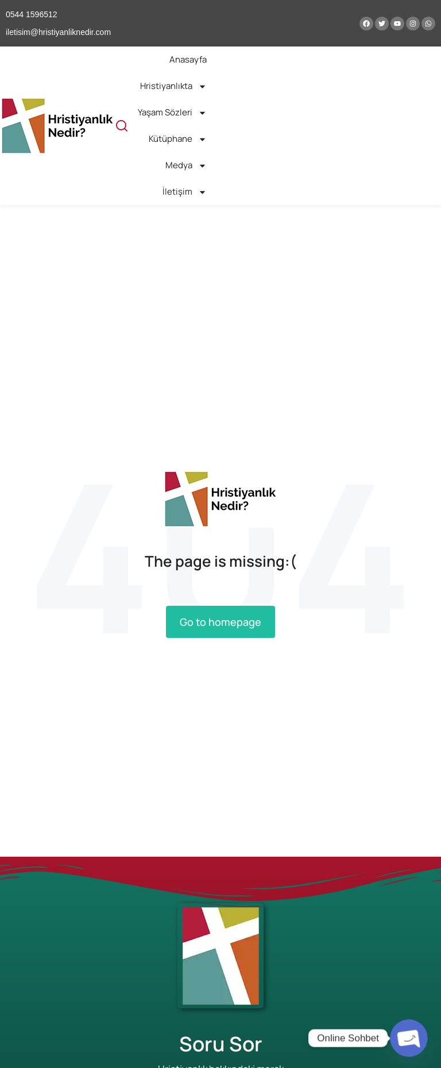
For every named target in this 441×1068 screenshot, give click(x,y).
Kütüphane (178, 139)
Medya (186, 166)
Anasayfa (188, 59)
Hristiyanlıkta (173, 86)
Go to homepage (220, 622)
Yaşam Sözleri (172, 113)
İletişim (185, 192)
